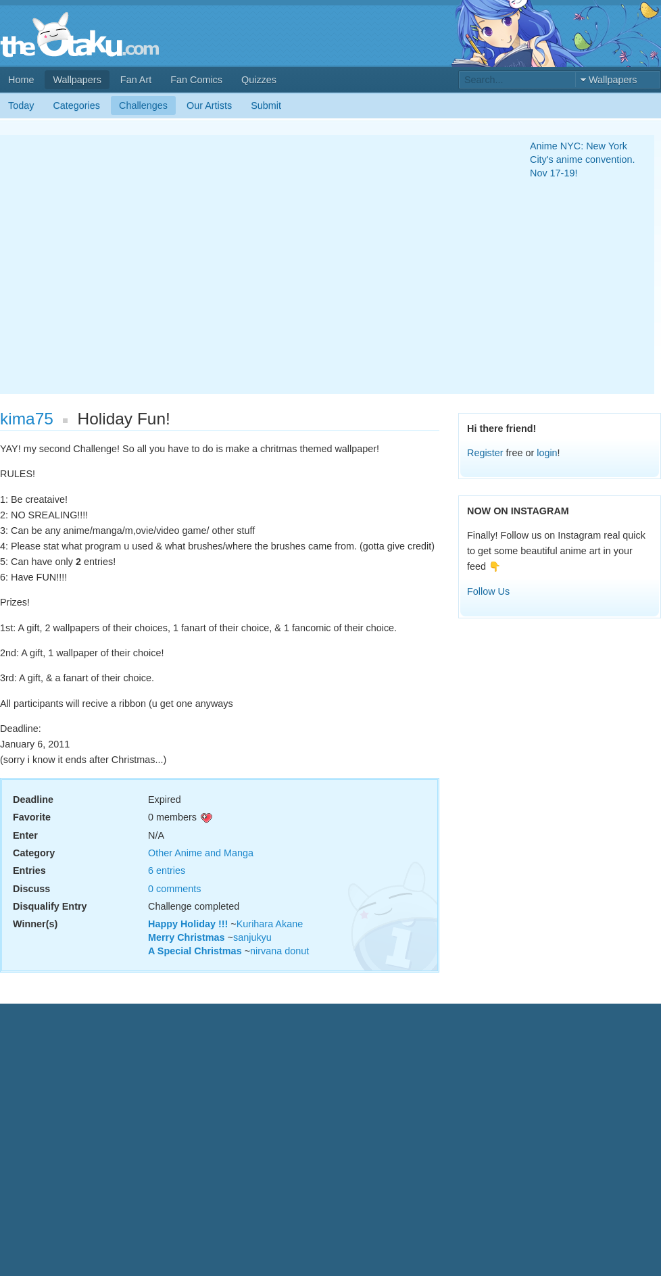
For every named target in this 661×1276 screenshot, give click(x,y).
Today (21, 105)
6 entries (166, 870)
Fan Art (135, 79)
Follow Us (488, 591)
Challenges (143, 105)
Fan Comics (196, 79)
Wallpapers (77, 79)
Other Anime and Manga (200, 853)
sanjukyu (252, 937)
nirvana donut (279, 951)
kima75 (26, 419)
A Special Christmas (195, 951)
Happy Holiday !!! (188, 923)
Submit (266, 105)
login (547, 452)
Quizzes (258, 79)
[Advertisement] (126, 264)
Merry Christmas (186, 937)
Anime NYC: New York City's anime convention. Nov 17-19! (582, 159)
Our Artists (209, 105)
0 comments (174, 888)
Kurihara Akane (270, 923)
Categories (76, 105)
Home (21, 79)
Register (485, 452)
